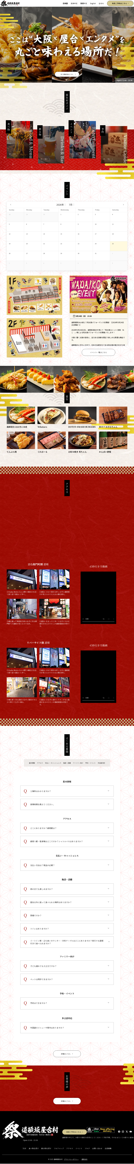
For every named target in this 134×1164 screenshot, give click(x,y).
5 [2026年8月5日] (61, 268)
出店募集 (107, 11)
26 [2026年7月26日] (10, 258)
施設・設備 (67, 768)
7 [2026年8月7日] (95, 268)
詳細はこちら (65, 1059)
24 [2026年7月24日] (96, 247)
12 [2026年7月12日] (10, 237)
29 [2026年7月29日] (62, 258)
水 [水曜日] (67, 210)
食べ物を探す (34, 11)
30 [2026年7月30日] (79, 258)
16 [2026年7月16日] (79, 237)
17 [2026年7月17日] (96, 237)
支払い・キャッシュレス (53, 768)
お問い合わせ (97, 11)
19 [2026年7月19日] (10, 247)
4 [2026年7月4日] (112, 216)
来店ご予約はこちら (119, 3)
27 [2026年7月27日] (27, 258)
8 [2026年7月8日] (61, 226)
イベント (78, 11)
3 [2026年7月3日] (95, 216)
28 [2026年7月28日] (44, 258)
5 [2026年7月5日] (9, 226)
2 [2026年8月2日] (9, 268)
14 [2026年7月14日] (44, 237)
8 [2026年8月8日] (112, 268)
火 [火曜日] (50, 210)
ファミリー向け (78, 768)
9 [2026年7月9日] (78, 226)
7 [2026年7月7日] (43, 226)
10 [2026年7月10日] (96, 226)
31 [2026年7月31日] (96, 258)
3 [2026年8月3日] (26, 268)
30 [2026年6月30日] (44, 216)
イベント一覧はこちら (98, 358)
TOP (25, 11)
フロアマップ (59, 11)
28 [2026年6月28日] (10, 216)
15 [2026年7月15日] (62, 237)
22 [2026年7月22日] (62, 247)
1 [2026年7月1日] (61, 216)
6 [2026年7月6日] (26, 226)
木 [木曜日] (84, 210)
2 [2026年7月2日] (78, 216)
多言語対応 (101, 768)
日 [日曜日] (15, 210)
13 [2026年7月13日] (27, 237)
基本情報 (32, 768)
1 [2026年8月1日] (112, 258)
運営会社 (84, 1159)
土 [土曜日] (118, 210)
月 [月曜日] (32, 210)
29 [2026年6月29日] (27, 216)
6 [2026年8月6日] (78, 268)
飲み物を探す (47, 11)
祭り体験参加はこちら (67, 69)
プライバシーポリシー (71, 1159)
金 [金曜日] (101, 210)
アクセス (69, 11)
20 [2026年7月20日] (27, 247)
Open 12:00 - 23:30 (16, 1134)
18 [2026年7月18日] (113, 237)
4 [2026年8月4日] (43, 268)
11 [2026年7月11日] (113, 226)
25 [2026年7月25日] (113, 247)
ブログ (86, 11)
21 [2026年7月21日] (44, 247)
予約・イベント (90, 768)
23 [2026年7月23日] (79, 247)
